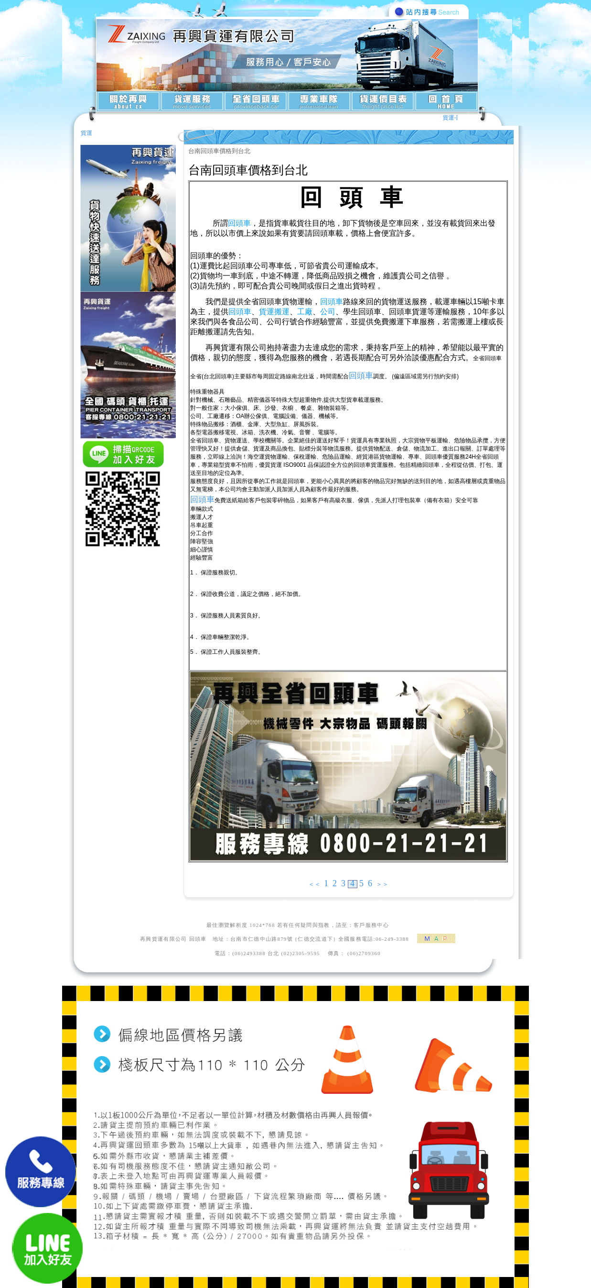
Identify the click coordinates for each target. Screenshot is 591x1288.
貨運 (86, 133)
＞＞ (382, 884)
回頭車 (361, 375)
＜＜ (314, 884)
